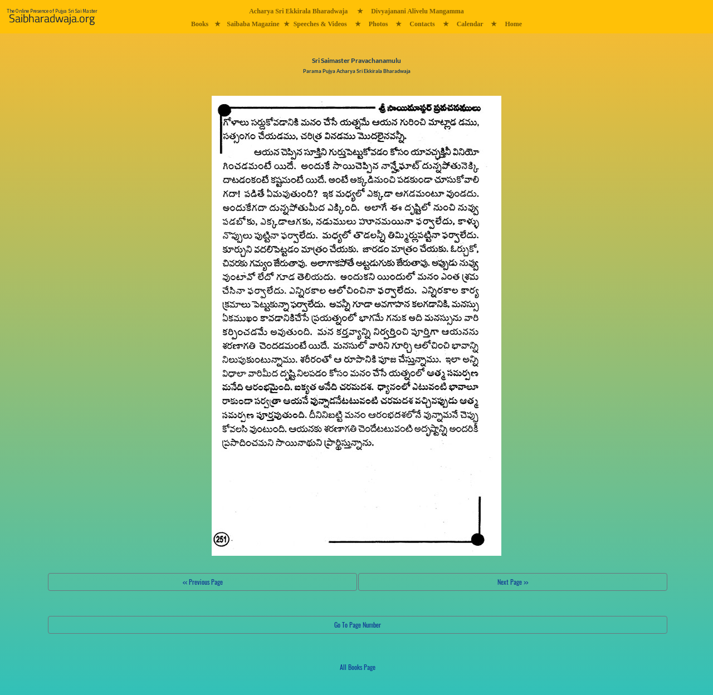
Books (199, 24)
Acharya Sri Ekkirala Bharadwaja (298, 11)
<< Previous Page (203, 581)
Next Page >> (512, 581)
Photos (378, 24)
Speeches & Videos (320, 24)
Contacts (421, 24)
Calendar (470, 24)
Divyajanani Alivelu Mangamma (417, 11)
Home (513, 24)
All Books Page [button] (357, 667)
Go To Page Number (357, 624)
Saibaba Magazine (253, 24)
